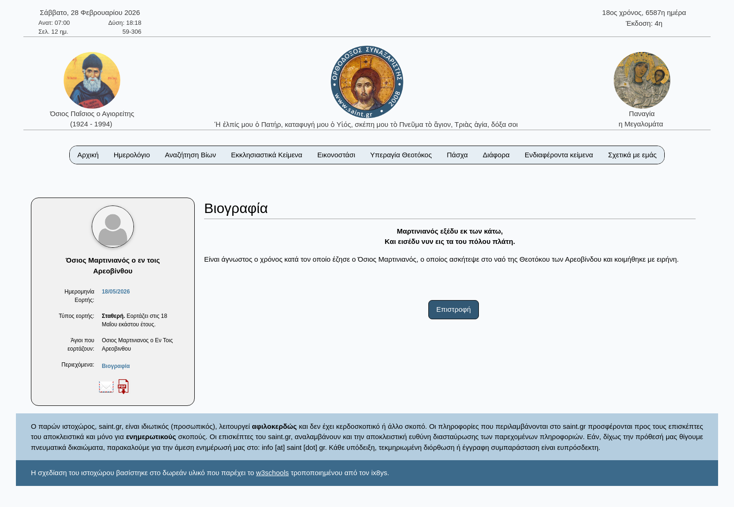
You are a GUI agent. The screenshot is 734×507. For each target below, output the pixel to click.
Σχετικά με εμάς (632, 155)
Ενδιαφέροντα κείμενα (559, 155)
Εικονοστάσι (336, 155)
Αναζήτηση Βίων (190, 155)
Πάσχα (457, 155)
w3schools (272, 473)
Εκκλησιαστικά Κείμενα (266, 155)
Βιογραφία (116, 366)
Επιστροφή (453, 309)
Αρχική (88, 155)
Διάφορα (496, 155)
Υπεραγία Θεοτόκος (401, 155)
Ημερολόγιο (132, 155)
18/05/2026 (116, 291)
